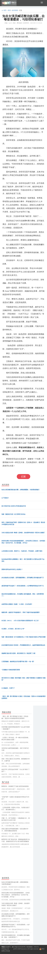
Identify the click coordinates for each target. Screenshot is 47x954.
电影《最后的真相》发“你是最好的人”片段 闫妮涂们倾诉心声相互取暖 (23, 637)
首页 (5, 10)
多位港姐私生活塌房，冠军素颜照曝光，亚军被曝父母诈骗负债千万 (23, 577)
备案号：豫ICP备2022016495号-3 (16, 947)
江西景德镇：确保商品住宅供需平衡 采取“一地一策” (18, 661)
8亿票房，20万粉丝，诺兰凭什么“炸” (13, 629)
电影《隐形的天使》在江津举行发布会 (13, 514)
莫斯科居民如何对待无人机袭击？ (12, 569)
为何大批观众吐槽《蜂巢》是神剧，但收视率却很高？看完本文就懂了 (23, 532)
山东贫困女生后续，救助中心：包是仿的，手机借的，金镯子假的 (22, 551)
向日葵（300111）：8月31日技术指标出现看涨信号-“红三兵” (20, 620)
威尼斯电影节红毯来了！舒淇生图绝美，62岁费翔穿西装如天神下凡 (23, 586)
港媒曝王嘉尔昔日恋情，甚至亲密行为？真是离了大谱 (18, 653)
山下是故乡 (5, 498)
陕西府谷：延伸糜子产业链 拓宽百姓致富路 (15, 786)
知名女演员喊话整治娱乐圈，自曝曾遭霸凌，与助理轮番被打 (20, 489)
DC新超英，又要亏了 (8, 688)
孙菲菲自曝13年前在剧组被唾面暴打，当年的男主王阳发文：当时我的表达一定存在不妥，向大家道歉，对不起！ (16, 895)
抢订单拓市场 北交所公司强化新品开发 (14, 506)
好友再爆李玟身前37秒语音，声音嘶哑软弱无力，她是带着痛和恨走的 (23, 645)
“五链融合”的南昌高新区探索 (11, 670)
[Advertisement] (17, 862)
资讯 (9, 10)
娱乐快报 (15, 10)
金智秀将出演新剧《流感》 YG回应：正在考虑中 (17, 604)
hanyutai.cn (24, 949)
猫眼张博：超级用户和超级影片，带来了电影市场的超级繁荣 (20, 612)
